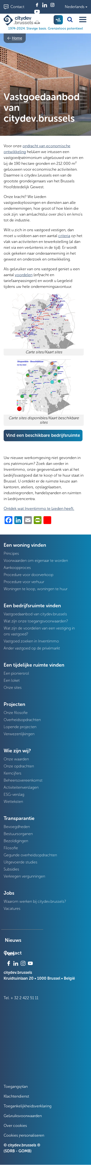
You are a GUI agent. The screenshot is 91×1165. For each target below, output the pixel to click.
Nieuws (13, 940)
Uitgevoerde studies (20, 862)
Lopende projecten (20, 726)
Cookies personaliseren (24, 1135)
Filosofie (11, 848)
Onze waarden (16, 759)
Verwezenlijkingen (19, 734)
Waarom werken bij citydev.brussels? (35, 901)
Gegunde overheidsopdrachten (30, 855)
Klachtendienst (16, 1096)
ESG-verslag (14, 794)
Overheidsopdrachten (22, 719)
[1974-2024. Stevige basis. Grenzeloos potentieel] (23, 20)
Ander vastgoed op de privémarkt (32, 648)
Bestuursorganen (18, 833)
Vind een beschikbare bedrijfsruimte (43, 435)
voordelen (24, 275)
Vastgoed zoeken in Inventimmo (31, 641)
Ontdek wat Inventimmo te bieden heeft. (39, 508)
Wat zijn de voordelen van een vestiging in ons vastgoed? (39, 631)
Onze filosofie (16, 712)
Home (17, 38)
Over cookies (15, 1125)
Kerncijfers (12, 773)
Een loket (12, 680)
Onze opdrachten (19, 766)
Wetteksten (13, 801)
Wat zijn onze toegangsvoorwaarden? (36, 621)
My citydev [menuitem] (58, 19)
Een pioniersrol (16, 673)
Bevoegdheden (17, 826)
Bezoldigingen (16, 841)
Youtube (37, 12)
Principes (11, 553)
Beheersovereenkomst (23, 780)
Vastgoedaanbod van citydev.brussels (35, 614)
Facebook (37, 5)
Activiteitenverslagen (21, 787)
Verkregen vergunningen (24, 876)
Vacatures (12, 908)
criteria (64, 235)
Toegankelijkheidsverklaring (27, 1106)
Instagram (52, 5)
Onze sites (13, 687)
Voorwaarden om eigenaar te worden (36, 560)
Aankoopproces (17, 567)
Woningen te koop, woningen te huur (35, 589)
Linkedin (45, 5)
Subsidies (11, 869)
